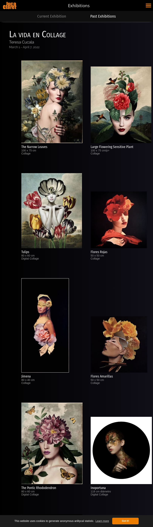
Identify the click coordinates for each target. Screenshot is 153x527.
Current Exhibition (51, 16)
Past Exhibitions (103, 16)
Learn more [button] (102, 520)
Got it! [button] (125, 521)
